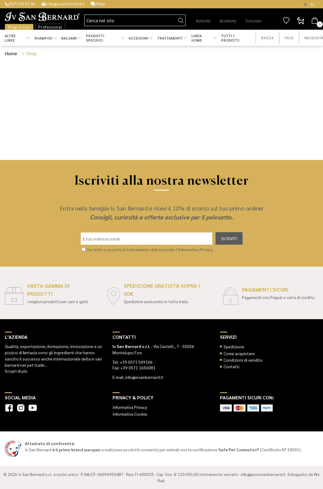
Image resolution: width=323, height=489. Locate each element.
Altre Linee (10, 38)
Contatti (231, 366)
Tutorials (253, 20)
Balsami (69, 38)
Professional (50, 26)
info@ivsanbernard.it (63, 3)
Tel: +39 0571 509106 (133, 362)
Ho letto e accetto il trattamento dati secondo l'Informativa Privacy (150, 249)
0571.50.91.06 (20, 3)
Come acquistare (239, 353)
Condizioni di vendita (243, 360)
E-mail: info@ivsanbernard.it (138, 377)
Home (11, 53)
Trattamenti (170, 38)
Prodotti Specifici (95, 38)
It (305, 4)
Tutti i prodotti (230, 38)
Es (313, 4)
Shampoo (43, 38)
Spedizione (234, 346)
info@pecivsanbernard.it (263, 474)
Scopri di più (16, 371)
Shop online (19, 26)
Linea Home (196, 38)
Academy (228, 20)
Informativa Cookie (130, 414)
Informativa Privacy (130, 407)
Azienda (203, 20)
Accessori (138, 38)
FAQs (98, 3)
